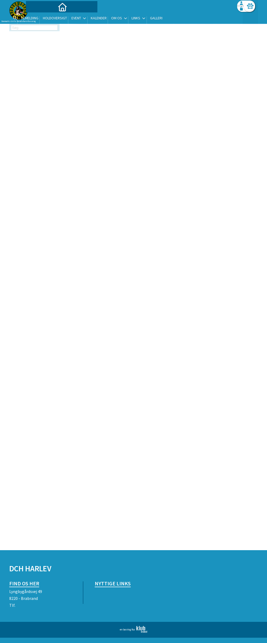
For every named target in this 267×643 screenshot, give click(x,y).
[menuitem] (42, 18)
